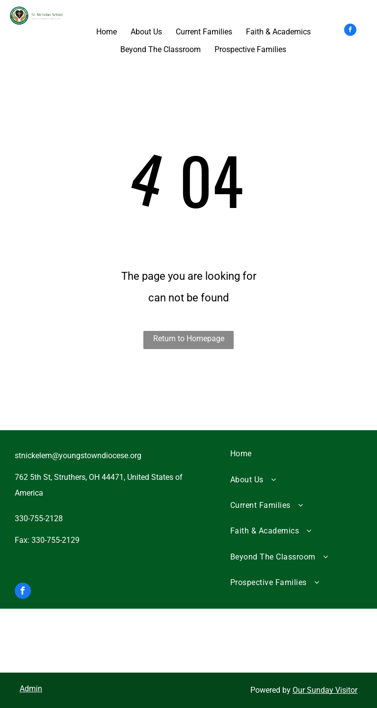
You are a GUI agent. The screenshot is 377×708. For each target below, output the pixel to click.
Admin (31, 688)
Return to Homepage (188, 338)
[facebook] (350, 31)
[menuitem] (292, 454)
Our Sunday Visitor (325, 690)
